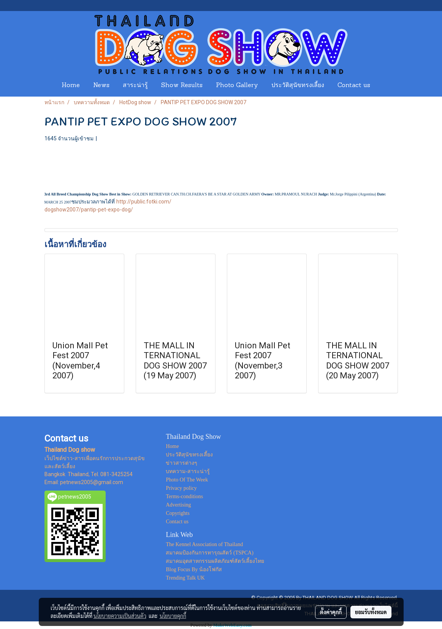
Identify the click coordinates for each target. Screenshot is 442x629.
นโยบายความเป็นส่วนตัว (119, 615)
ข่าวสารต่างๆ (181, 463)
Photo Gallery (237, 86)
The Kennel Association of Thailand (204, 544)
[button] (384, 86)
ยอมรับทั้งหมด (371, 611)
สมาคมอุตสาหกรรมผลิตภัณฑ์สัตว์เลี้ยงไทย (215, 561)
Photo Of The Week (187, 480)
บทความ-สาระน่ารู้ (188, 471)
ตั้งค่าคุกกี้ (331, 611)
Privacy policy (181, 488)
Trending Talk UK (185, 578)
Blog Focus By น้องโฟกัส (194, 569)
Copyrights (177, 513)
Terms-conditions (184, 496)
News (101, 86)
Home (71, 86)
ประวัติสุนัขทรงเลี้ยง (297, 86)
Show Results (182, 86)
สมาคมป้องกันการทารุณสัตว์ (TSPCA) (209, 553)
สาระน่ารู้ (135, 86)
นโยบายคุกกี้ (173, 615)
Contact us (353, 86)
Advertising (178, 505)
